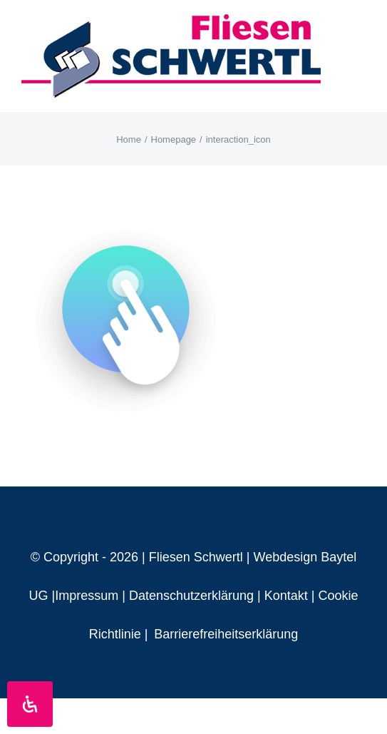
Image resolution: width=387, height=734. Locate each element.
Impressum (86, 595)
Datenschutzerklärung (191, 595)
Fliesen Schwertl (196, 557)
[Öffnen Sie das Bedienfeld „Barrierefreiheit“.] (30, 704)
